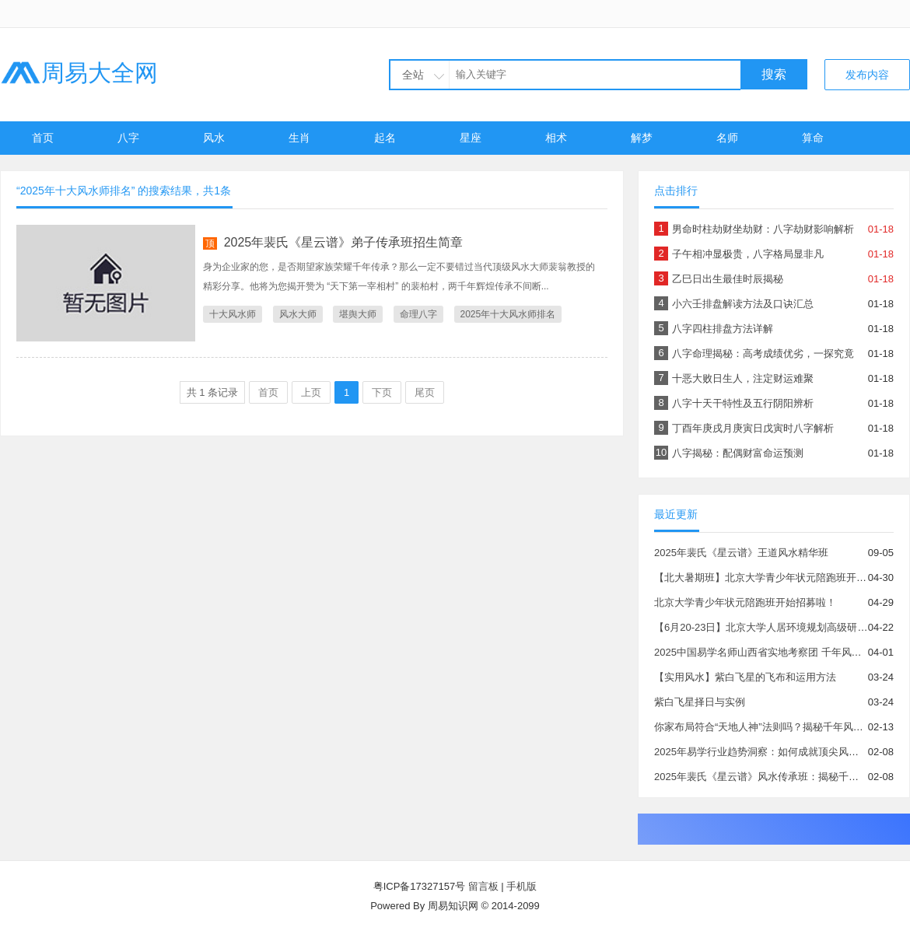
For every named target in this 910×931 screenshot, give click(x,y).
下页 (382, 392)
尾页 (425, 392)
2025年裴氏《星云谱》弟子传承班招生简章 (344, 242)
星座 (470, 137)
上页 (311, 392)
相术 (556, 137)
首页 (43, 137)
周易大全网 (79, 72)
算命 (813, 137)
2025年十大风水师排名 (508, 314)
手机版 (521, 886)
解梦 (642, 137)
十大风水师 (232, 314)
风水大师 (298, 314)
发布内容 (867, 74)
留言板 (483, 886)
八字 (128, 137)
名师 (727, 137)
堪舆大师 (357, 314)
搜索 (773, 74)
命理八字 (418, 314)
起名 (385, 137)
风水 (214, 137)
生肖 (299, 137)
